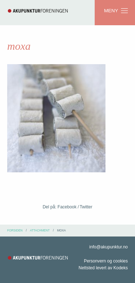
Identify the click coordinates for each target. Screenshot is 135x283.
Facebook (67, 206)
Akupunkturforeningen (37, 11)
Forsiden (15, 230)
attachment (40, 230)
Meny (116, 10)
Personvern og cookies (106, 261)
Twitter (86, 206)
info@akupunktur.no (108, 246)
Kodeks (120, 267)
